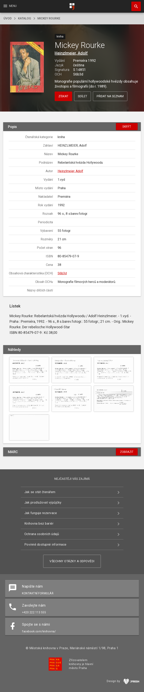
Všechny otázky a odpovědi (72, 561)
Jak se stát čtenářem (39, 492)
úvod (8, 18)
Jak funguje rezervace (40, 513)
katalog (24, 18)
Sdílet (82, 96)
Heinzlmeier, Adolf (71, 53)
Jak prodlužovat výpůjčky (43, 502)
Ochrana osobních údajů (41, 534)
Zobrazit (127, 451)
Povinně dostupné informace (45, 544)
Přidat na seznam (110, 96)
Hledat (134, 4)
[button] (27, 67)
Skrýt (126, 126)
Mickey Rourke (48, 18)
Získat (63, 96)
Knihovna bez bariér (39, 523)
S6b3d (62, 273)
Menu (10, 6)
